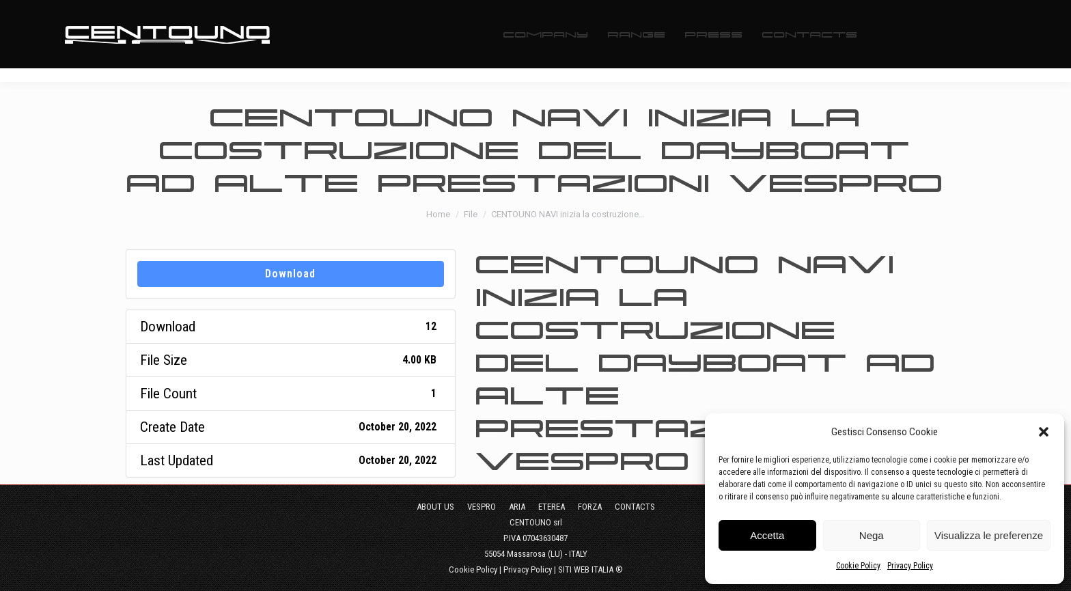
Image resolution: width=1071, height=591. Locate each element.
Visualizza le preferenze (988, 535)
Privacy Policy (910, 566)
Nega (871, 535)
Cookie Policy (858, 566)
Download (290, 273)
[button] (1044, 432)
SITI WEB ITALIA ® (590, 569)
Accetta (767, 535)
